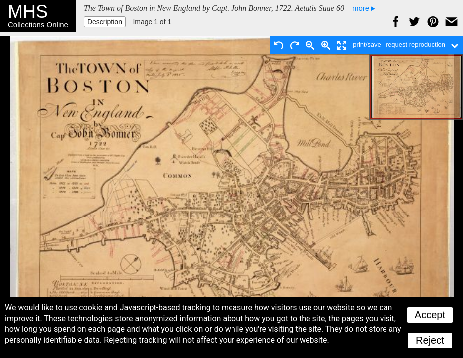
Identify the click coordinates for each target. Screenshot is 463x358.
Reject (430, 340)
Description (104, 22)
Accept (430, 314)
